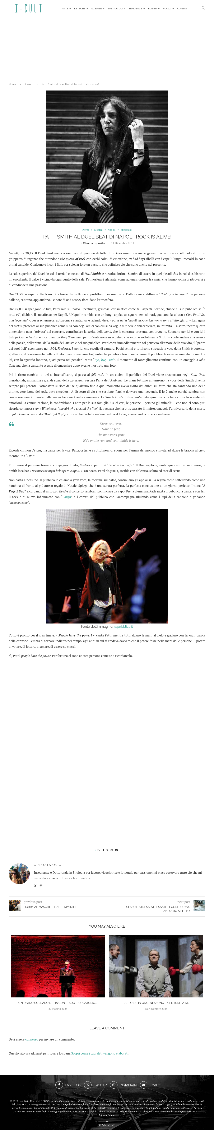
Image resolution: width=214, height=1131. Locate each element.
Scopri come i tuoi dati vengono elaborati (99, 1054)
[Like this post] (98, 851)
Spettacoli (115, 8)
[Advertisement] (107, 48)
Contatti (183, 8)
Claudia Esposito (94, 244)
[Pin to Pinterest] (112, 851)
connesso (31, 1040)
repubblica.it (123, 628)
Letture (79, 8)
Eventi (152, 8)
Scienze (96, 8)
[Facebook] (68, 1086)
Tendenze (135, 8)
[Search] (203, 8)
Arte (65, 8)
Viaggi (167, 8)
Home (12, 85)
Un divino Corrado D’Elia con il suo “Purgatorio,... (58, 1004)
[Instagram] (123, 1086)
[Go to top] (107, 1125)
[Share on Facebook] (103, 851)
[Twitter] (95, 1086)
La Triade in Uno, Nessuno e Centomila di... (156, 1004)
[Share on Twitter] (107, 851)
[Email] (149, 1086)
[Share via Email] (116, 851)
